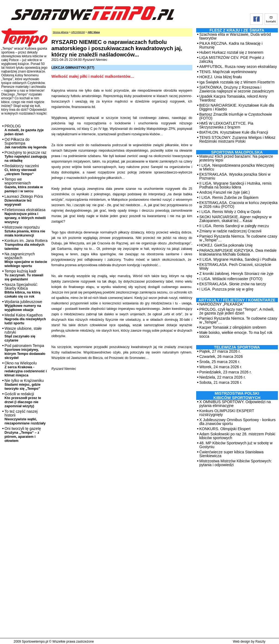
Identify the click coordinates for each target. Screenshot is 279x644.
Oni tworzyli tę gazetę (23, 434)
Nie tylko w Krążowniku (24, 384)
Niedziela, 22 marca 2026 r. (222, 377)
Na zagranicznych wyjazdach (26, 260)
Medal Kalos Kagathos (25, 319)
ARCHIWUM (78, 32)
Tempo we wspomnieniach (24, 185)
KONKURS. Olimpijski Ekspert (225, 429)
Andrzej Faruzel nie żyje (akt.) (224, 192)
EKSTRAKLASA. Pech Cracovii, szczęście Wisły (235, 266)
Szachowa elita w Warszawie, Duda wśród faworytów (235, 36)
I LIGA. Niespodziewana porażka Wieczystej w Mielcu (236, 167)
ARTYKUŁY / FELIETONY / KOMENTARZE (236, 300)
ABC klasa (94, 32)
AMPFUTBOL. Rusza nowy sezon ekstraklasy (238, 66)
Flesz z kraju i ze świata (237, 30)
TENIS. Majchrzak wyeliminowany (228, 72)
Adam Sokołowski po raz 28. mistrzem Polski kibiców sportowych (237, 436)
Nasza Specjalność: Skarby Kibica (23, 290)
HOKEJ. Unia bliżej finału (220, 77)
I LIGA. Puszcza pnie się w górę (226, 289)
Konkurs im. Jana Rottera (26, 244)
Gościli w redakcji (23, 400)
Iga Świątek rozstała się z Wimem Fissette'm (237, 82)
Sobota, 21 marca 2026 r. (220, 382)
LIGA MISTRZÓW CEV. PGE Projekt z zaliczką (231, 59)
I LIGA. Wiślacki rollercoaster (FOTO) (231, 279)
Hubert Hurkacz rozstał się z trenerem (231, 52)
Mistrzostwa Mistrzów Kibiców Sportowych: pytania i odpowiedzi (235, 463)
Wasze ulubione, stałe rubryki (23, 334)
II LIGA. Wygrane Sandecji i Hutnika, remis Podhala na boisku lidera (235, 185)
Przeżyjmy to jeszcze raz (26, 156)
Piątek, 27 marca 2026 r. (220, 351)
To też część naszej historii (25, 417)
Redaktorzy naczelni (22, 170)
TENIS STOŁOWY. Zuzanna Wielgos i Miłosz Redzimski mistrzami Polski (237, 139)
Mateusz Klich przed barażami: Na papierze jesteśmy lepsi (236, 158)
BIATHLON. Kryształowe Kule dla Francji (233, 132)
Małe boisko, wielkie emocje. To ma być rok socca (235, 334)
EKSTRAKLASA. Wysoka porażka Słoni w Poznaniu (235, 176)
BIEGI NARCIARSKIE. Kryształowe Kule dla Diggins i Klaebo (236, 107)
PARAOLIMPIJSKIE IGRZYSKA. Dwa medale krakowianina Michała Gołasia (238, 252)
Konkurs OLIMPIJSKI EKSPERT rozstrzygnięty (226, 413)
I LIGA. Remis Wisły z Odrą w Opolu (230, 211)
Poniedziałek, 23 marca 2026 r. (225, 372)
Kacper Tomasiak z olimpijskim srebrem (232, 327)
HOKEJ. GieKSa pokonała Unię (226, 245)
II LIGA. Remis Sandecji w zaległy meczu (234, 226)
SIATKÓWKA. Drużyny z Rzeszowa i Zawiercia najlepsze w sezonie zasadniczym (236, 89)
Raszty (260, 641)
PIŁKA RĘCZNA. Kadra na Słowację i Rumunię (231, 45)
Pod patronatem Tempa (25, 351)
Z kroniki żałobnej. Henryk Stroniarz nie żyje (236, 273)
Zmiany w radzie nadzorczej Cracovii (230, 231)
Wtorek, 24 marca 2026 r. (220, 367)
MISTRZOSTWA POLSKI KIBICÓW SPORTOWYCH (236, 395)
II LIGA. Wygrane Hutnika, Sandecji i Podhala (237, 259)
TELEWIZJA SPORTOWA (237, 347)
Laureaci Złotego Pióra (24, 200)
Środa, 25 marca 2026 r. (219, 362)
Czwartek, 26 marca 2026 (221, 356)
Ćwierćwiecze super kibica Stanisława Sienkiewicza (231, 454)
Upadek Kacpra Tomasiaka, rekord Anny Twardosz (233, 98)
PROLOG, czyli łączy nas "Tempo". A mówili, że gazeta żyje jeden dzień (236, 311)
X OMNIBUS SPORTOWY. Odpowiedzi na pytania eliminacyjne (235, 404)
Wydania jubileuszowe (23, 305)
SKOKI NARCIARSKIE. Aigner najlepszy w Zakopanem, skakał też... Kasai (235, 219)
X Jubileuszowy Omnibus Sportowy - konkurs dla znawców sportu (237, 422)
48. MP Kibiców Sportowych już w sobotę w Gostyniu (236, 445)
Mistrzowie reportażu (25, 231)
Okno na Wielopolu (26, 369)
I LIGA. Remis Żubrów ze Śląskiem (229, 197)
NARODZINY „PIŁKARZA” (221, 304)
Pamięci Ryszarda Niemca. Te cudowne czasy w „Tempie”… (238, 238)
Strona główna (61, 32)
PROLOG (24, 130)
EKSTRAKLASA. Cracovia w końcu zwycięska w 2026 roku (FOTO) (238, 204)
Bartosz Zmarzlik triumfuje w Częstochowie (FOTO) (235, 116)
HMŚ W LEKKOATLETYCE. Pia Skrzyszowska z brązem (226, 125)
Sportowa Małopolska (237, 152)
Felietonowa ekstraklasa (25, 216)
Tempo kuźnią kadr (24, 275)
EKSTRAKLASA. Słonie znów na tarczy (232, 284)
